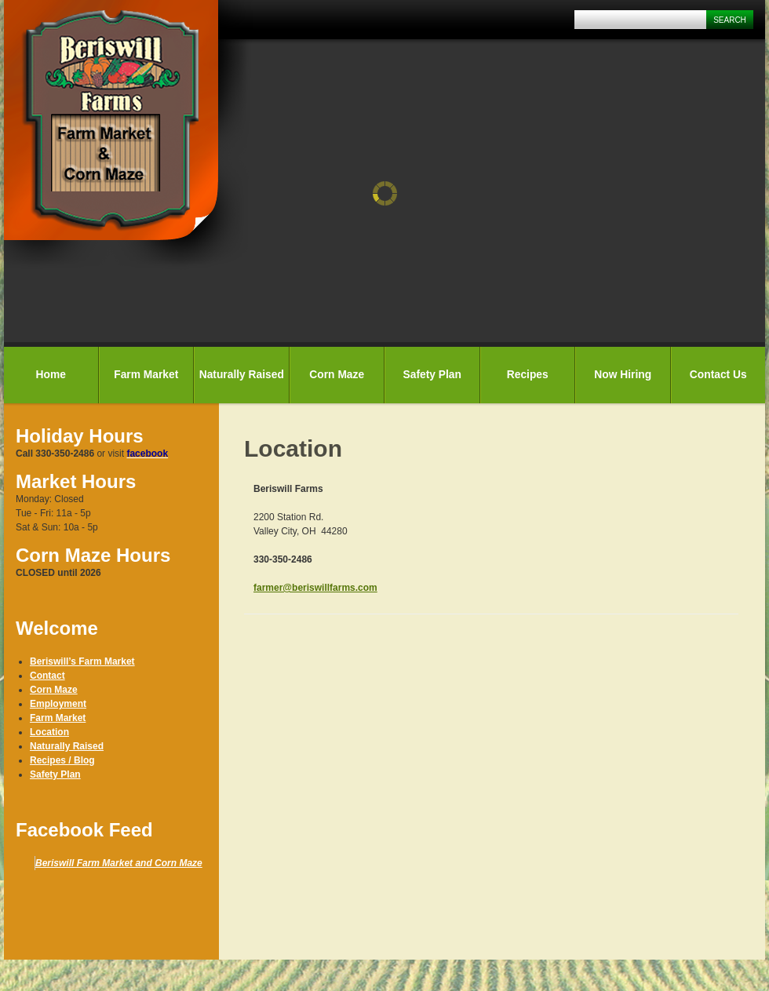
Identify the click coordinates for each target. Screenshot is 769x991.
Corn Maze (336, 375)
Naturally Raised (241, 375)
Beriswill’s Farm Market (82, 661)
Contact (47, 675)
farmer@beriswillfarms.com (315, 587)
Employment (58, 703)
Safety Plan (432, 375)
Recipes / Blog (62, 760)
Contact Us (718, 375)
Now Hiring (622, 375)
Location (49, 732)
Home (51, 375)
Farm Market (146, 375)
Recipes (528, 375)
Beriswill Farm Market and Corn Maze (118, 863)
